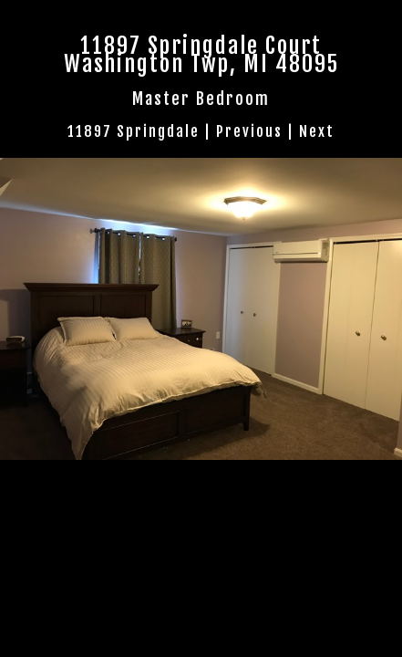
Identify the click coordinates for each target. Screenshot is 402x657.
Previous (249, 131)
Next (317, 131)
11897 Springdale (133, 131)
